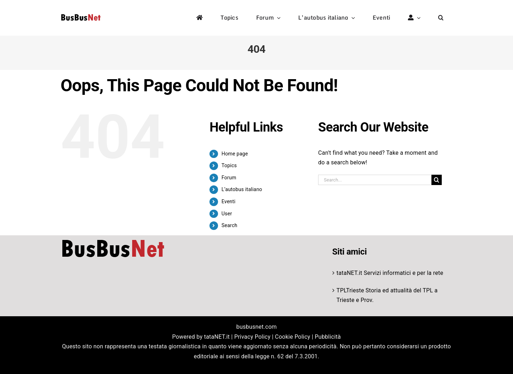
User (227, 213)
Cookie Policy (292, 336)
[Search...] (374, 180)
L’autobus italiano (242, 189)
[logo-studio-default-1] (81, 15)
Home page (235, 154)
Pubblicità (328, 336)
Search (229, 225)
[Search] (436, 180)
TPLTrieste (350, 290)
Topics (229, 165)
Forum (229, 177)
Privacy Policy (252, 336)
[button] (440, 18)
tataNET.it (349, 273)
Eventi (228, 201)
